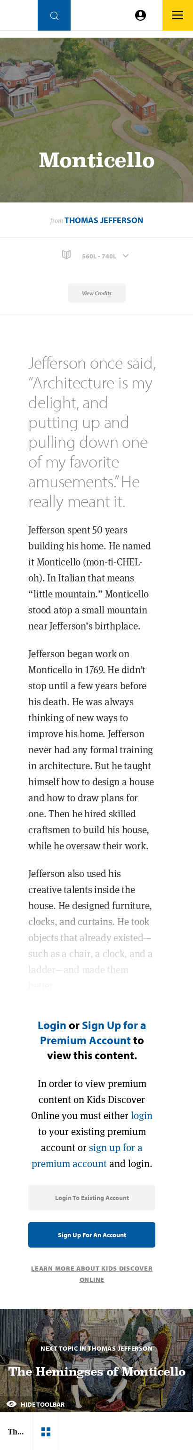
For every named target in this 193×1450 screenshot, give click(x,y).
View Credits (97, 293)
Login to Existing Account (92, 1197)
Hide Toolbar (35, 1404)
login (142, 1115)
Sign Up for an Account (92, 1235)
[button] (96, 255)
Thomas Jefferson (103, 220)
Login (52, 1025)
